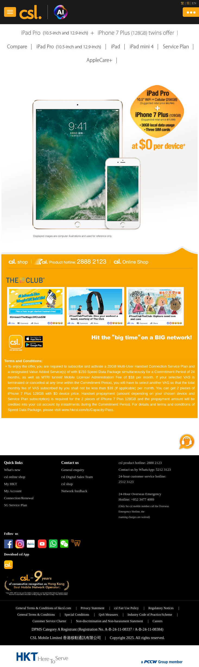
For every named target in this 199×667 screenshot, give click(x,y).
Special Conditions (77, 615)
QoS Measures (108, 615)
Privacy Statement (93, 608)
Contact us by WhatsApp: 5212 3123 (145, 469)
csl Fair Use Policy (126, 608)
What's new (12, 470)
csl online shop (14, 477)
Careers (158, 621)
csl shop (67, 484)
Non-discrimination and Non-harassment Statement (109, 621)
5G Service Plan (15, 505)
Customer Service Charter (49, 621)
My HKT (10, 484)
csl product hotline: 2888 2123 (140, 463)
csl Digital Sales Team (77, 477)
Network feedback (74, 491)
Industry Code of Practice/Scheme (150, 615)
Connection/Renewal (19, 498)
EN (194, 3)
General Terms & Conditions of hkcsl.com (43, 608)
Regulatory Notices (161, 608)
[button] (191, 12)
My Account (13, 491)
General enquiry (72, 470)
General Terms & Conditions (36, 615)
